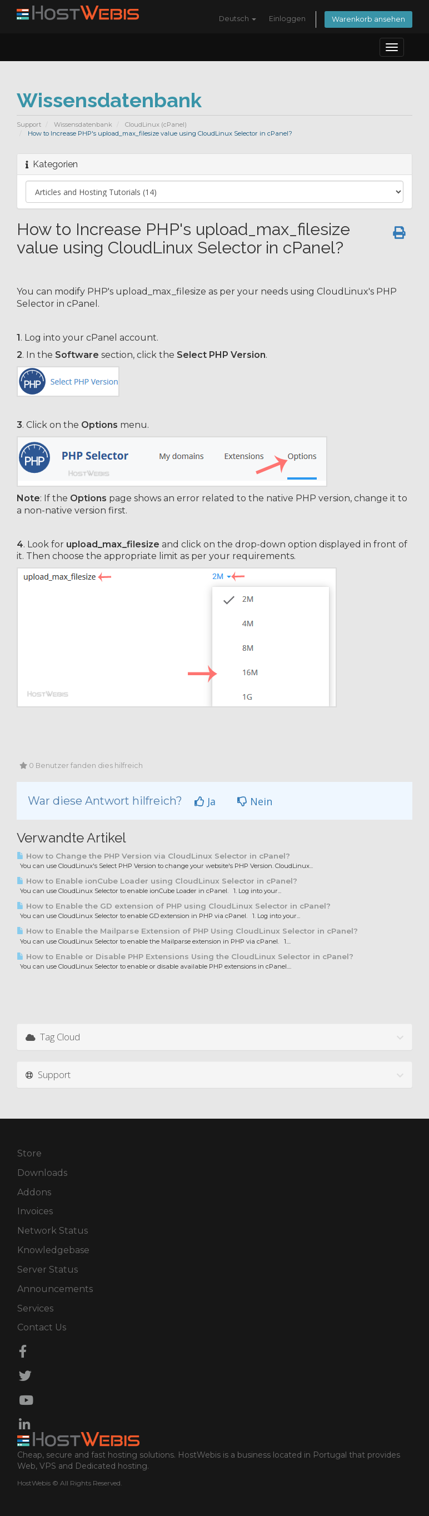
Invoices (35, 1211)
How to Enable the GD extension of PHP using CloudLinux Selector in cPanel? (174, 905)
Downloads (42, 1173)
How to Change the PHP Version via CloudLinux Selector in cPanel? (153, 855)
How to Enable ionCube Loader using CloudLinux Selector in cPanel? (157, 880)
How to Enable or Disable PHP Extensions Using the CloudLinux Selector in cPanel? (185, 956)
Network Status (52, 1230)
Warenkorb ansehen (368, 19)
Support (29, 124)
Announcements (55, 1289)
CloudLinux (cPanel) (156, 124)
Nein (254, 801)
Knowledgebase (53, 1250)
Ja (205, 801)
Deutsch (237, 18)
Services (35, 1308)
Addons (34, 1192)
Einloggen (287, 18)
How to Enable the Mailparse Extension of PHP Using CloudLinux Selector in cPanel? (187, 930)
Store (29, 1153)
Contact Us (41, 1327)
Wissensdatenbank (83, 124)
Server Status (47, 1269)
